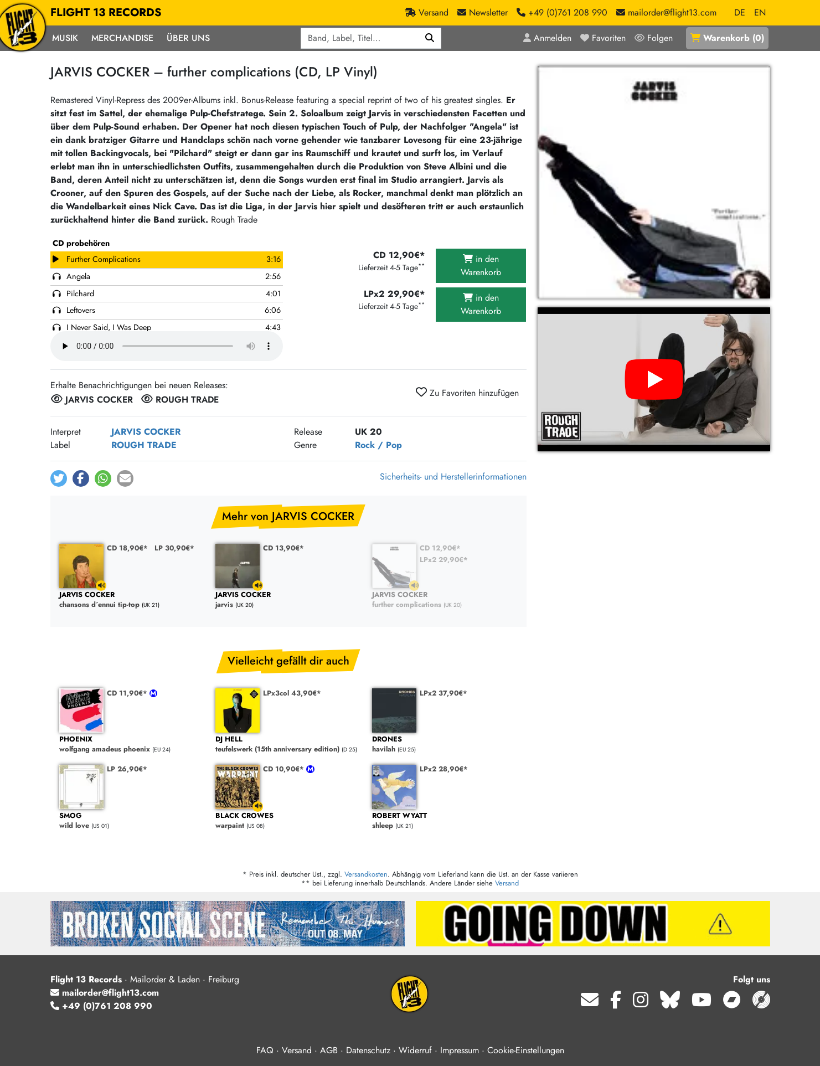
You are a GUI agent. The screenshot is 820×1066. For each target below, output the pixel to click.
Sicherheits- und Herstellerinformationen (453, 476)
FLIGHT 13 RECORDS (106, 13)
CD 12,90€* (440, 548)
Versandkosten (366, 874)
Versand (507, 883)
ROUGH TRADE (144, 445)
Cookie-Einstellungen (525, 1050)
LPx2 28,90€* (444, 769)
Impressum (459, 1050)
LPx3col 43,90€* (292, 693)
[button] (58, 478)
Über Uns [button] (188, 38)
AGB (329, 1050)
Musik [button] (65, 38)
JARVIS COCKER (145, 431)
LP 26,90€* (127, 769)
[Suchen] (430, 38)
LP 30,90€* (174, 548)
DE (739, 12)
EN (760, 12)
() (727, 38)
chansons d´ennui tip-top (132, 600)
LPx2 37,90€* (443, 693)
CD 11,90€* (128, 693)
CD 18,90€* (127, 548)
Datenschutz (368, 1050)
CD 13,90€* (283, 548)
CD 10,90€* (284, 769)
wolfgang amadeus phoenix (132, 744)
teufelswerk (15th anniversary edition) (288, 744)
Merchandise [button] (122, 38)
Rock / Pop (378, 445)
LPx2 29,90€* (444, 559)
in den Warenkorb (481, 266)
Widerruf (415, 1050)
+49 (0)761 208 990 (101, 1006)
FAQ (265, 1050)
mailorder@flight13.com (104, 992)
